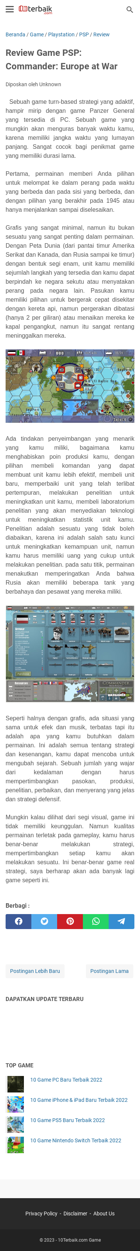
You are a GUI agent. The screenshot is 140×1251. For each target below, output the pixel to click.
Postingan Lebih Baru (35, 971)
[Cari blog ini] (129, 9)
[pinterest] (70, 921)
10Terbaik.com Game (79, 1240)
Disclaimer (75, 1214)
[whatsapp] (96, 921)
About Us (104, 1214)
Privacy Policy (41, 1214)
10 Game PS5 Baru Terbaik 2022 (67, 1120)
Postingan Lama (109, 971)
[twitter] (44, 921)
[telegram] (121, 921)
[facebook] (18, 921)
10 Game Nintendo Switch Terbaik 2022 (75, 1140)
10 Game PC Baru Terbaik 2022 (66, 1080)
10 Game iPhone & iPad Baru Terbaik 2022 (79, 1100)
